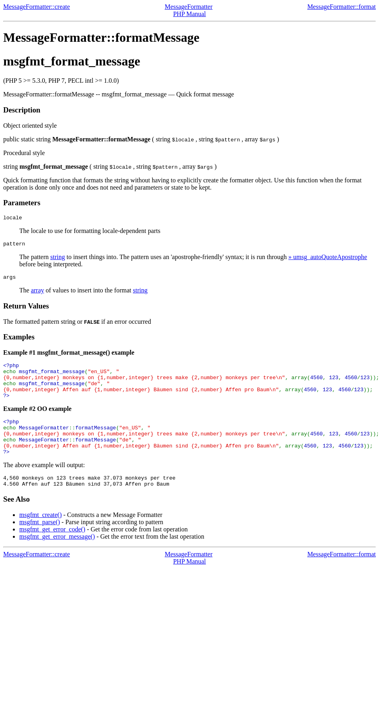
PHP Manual (189, 13)
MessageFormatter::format (341, 6)
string (57, 259)
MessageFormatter (188, 6)
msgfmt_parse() (39, 542)
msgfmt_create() (40, 535)
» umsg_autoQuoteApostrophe (327, 259)
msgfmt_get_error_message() (57, 557)
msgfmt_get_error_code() (52, 549)
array (37, 293)
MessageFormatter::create (36, 6)
